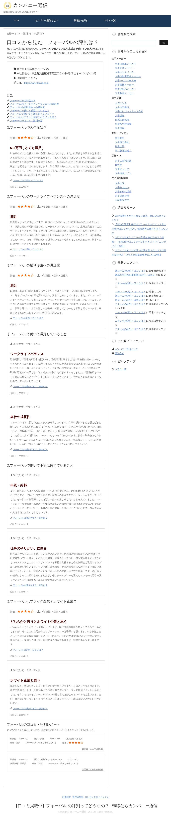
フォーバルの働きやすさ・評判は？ (30, 386)
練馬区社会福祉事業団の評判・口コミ (135, 275)
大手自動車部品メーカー (128, 76)
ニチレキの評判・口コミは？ (130, 283)
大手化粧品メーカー (125, 89)
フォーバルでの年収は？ (22, 100)
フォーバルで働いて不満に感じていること (32, 114)
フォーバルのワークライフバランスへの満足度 (34, 104)
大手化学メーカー (124, 68)
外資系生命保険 (123, 124)
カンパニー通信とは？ (46, 20)
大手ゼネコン (122, 187)
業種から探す (81, 20)
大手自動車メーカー (125, 64)
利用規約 (66, 797)
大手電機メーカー (124, 85)
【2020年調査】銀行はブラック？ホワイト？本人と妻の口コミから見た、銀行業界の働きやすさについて (140, 228)
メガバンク (121, 103)
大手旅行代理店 (123, 191)
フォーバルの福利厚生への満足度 (27, 107)
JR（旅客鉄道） (123, 150)
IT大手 (118, 165)
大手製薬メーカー (124, 93)
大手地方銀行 (122, 107)
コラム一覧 (110, 20)
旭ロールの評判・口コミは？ (130, 271)
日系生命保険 (122, 120)
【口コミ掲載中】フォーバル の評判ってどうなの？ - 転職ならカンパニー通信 (85, 806)
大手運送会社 (122, 196)
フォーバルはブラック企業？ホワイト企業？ (33, 117)
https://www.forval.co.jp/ (36, 83)
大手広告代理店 (123, 161)
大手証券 (119, 115)
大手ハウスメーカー (125, 72)
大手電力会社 (122, 142)
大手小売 (119, 183)
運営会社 (119, 353)
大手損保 (119, 128)
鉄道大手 (119, 146)
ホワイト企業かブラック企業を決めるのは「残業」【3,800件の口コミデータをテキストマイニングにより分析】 (139, 241)
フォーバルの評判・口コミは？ (28, 180)
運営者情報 (77, 797)
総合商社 (119, 138)
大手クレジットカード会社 (129, 111)
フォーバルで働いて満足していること (29, 110)
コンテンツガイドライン (97, 797)
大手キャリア (122, 169)
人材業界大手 (122, 200)
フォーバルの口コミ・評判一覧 (26, 120)
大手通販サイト (123, 173)
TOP (16, 20)
